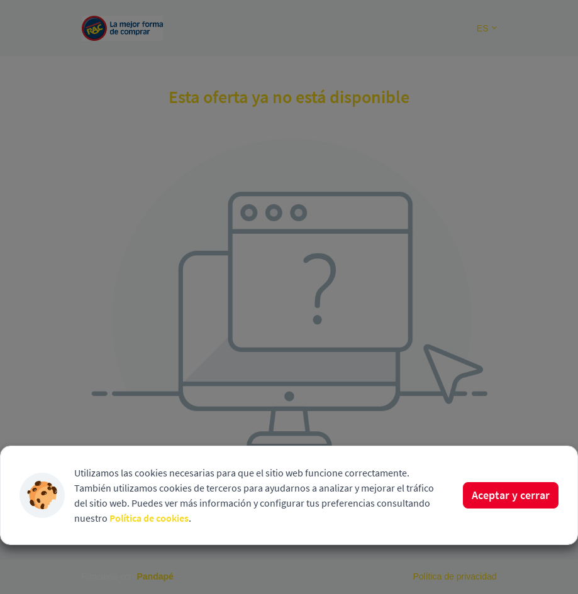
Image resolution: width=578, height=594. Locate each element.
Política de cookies (149, 518)
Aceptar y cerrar (511, 495)
